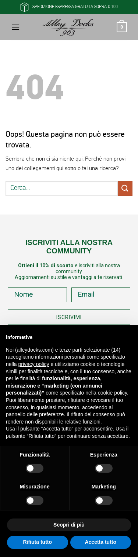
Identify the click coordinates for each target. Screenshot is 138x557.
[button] (15, 27)
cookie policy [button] (112, 393)
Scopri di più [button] (69, 525)
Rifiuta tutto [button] (37, 542)
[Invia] (125, 188)
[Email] (101, 294)
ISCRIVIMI (69, 317)
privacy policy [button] (33, 364)
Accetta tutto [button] (100, 542)
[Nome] (37, 294)
